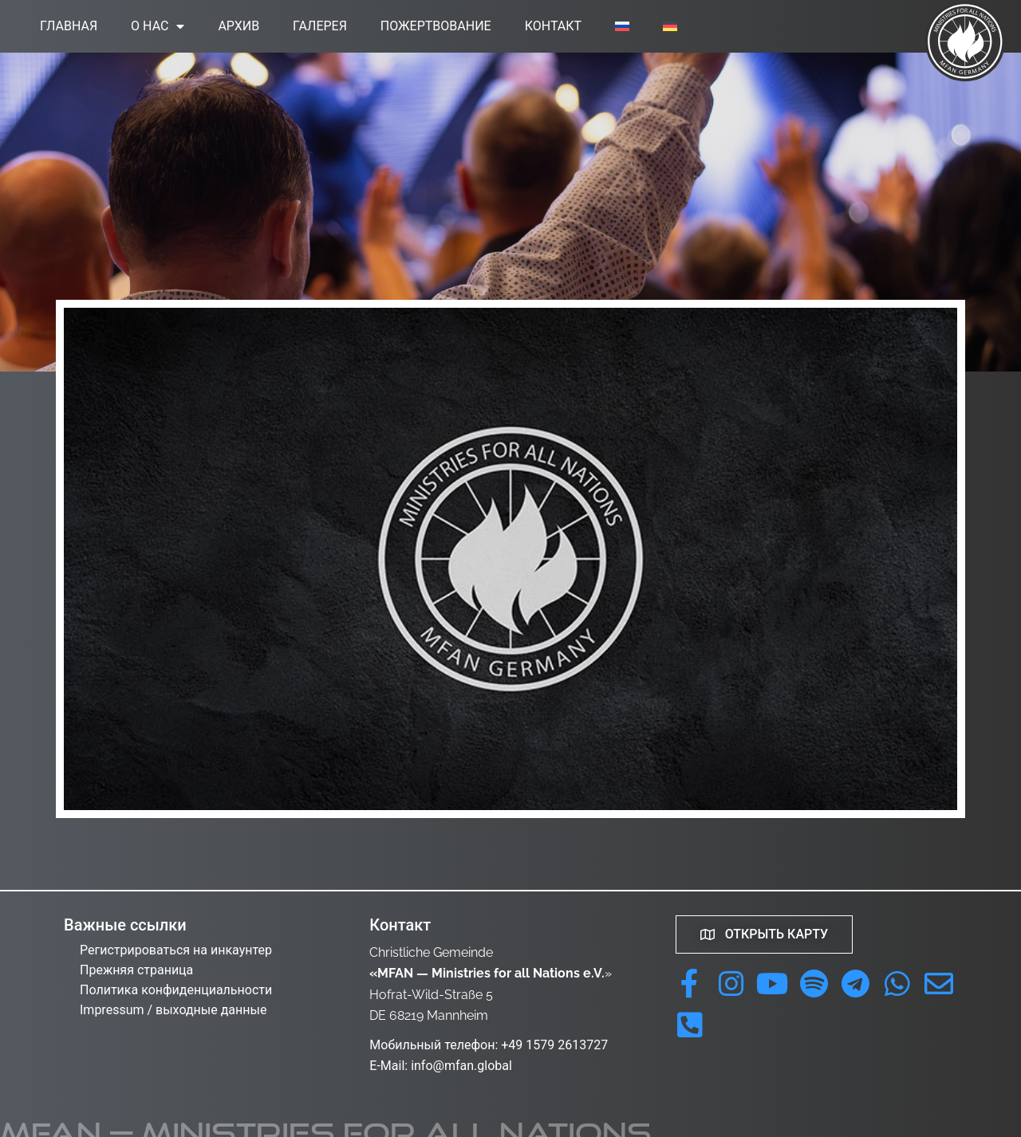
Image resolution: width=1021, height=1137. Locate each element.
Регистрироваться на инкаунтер (176, 950)
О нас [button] (157, 26)
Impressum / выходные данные (173, 1009)
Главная (68, 25)
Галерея (320, 25)
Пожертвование (435, 25)
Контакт (553, 25)
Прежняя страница (136, 970)
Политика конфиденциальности (176, 989)
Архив (238, 25)
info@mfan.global (461, 1065)
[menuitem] (622, 26)
